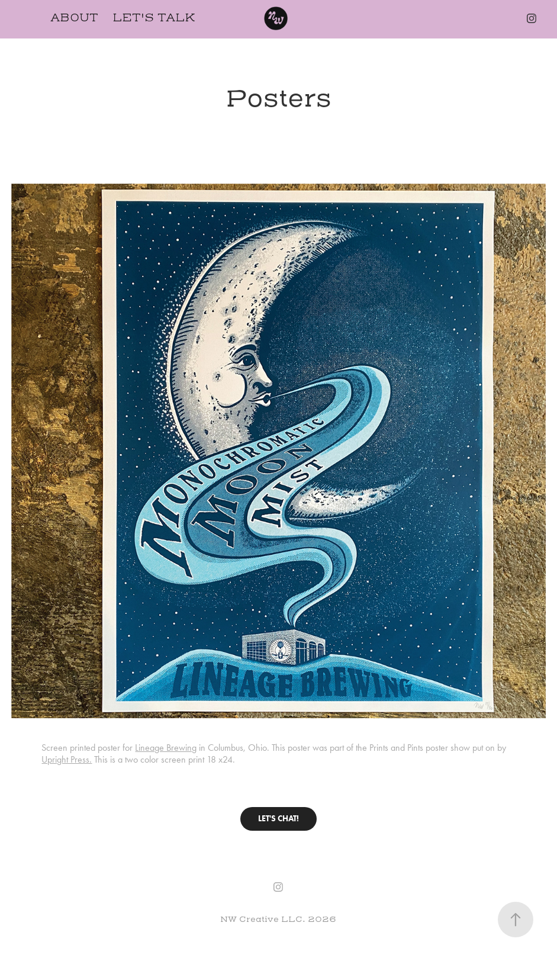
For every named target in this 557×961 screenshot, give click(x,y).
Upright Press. (66, 759)
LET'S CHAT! (278, 819)
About (74, 18)
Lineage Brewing (166, 747)
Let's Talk (153, 18)
